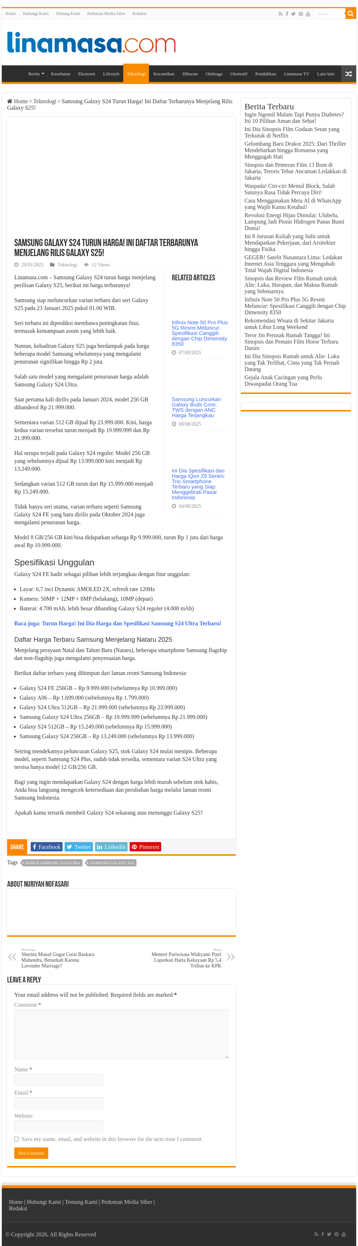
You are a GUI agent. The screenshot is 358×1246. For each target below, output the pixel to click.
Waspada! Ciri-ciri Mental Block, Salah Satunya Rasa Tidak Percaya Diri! (289, 189)
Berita (34, 73)
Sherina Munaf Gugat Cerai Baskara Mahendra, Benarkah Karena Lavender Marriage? (58, 958)
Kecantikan (163, 73)
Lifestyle (111, 73)
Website (23, 1116)
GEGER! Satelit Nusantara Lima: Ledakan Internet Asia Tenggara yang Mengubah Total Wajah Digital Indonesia (293, 263)
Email (23, 1093)
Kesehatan (60, 73)
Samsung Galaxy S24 (112, 863)
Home (10, 13)
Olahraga (214, 73)
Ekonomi (86, 73)
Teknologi (136, 73)
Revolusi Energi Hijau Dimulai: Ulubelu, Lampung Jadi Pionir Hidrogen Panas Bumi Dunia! (294, 221)
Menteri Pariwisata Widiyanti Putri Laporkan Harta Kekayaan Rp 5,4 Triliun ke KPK (185, 958)
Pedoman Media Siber (106, 13)
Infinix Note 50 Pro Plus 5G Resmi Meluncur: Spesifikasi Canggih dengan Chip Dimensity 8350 (200, 333)
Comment (27, 1005)
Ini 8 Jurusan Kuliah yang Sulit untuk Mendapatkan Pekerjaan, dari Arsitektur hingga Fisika (289, 242)
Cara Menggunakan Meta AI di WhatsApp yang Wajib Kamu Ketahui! (292, 203)
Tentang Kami (68, 13)
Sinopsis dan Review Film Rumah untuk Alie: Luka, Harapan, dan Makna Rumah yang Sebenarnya (291, 284)
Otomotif (239, 73)
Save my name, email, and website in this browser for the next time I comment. (112, 1139)
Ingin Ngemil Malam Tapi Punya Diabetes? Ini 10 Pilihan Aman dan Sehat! (294, 117)
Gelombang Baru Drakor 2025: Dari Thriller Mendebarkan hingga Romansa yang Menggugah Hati (295, 150)
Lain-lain (325, 73)
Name (23, 1069)
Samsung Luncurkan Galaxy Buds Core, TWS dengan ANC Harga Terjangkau (196, 407)
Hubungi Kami (36, 13)
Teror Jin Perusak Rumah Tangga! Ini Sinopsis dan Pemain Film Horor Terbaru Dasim (291, 341)
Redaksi (139, 13)
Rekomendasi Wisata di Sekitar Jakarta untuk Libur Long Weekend (289, 323)
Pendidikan (265, 73)
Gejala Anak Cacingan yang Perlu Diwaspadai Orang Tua (283, 380)
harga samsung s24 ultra (52, 863)
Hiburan (190, 73)
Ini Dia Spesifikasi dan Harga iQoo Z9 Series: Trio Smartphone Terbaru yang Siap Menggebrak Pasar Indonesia (198, 483)
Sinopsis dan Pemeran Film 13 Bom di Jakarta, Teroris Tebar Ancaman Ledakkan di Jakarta (295, 171)
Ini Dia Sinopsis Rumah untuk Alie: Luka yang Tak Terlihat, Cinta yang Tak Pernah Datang (291, 362)
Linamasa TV (296, 73)
